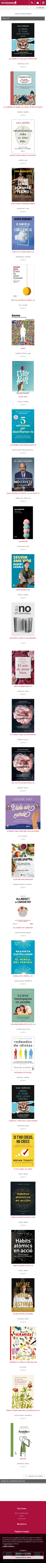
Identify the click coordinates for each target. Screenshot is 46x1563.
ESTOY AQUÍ (23, 397)
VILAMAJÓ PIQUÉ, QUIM (23, 353)
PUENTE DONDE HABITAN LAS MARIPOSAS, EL (23, 1410)
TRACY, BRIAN (23, 1174)
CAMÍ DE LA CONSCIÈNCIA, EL (23, 252)
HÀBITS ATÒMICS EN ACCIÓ (23, 1266)
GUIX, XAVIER (23, 305)
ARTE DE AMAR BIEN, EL (23, 686)
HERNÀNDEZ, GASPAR (23, 257)
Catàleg (22, 1519)
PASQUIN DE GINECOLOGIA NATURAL (23, 638)
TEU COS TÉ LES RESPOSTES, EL (23, 783)
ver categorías (23, 13)
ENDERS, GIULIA (23, 739)
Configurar (23, 1550)
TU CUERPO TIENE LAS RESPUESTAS (23, 735)
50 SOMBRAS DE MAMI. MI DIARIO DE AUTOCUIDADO (23, 107)
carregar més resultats (35, 1476)
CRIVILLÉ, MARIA (23, 401)
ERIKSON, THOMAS (23, 1077)
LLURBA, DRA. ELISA (23, 1029)
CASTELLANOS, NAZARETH (23, 981)
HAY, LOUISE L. (23, 836)
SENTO (23, 348)
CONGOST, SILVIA (23, 691)
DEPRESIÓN (23, 541)
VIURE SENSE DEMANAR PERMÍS (23, 204)
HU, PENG (23, 1367)
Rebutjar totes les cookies (23, 1553)
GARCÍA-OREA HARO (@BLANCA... (23, 450)
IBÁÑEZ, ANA (23, 160)
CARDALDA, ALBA (23, 63)
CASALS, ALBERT (23, 594)
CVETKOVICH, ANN (23, 546)
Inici (22, 1516)
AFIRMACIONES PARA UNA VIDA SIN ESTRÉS (23, 831)
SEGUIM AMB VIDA (23, 590)
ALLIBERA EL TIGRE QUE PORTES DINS (23, 59)
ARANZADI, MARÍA (23, 1463)
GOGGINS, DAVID (23, 1319)
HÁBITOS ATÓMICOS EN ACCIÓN (23, 1217)
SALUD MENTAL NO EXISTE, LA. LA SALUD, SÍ (23, 493)
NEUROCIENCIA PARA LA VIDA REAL (23, 155)
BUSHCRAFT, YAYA (23, 208)
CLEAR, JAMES (23, 1222)
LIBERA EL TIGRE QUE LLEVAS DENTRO (23, 1121)
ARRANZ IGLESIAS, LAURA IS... (23, 884)
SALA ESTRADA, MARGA (23, 932)
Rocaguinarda (22, 1513)
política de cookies (8, 1546)
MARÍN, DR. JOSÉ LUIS (23, 498)
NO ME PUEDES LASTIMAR (23, 1314)
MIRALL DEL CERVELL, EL (23, 976)
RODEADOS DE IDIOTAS (23, 1072)
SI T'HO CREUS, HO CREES (23, 1169)
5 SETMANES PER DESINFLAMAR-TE (23, 445)
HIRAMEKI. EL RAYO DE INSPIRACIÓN (23, 1362)
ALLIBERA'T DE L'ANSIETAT (23, 928)
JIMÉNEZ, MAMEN (23, 112)
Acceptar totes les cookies (23, 1557)
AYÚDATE (23, 1459)
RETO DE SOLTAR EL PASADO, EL (23, 300)
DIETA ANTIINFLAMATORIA (23, 879)
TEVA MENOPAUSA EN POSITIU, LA (23, 1024)
